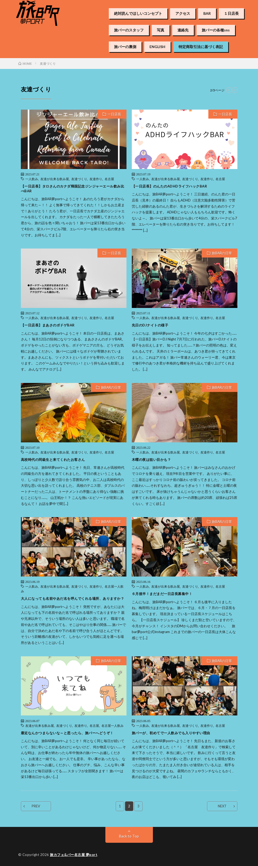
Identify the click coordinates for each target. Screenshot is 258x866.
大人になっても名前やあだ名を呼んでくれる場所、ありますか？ (72, 598)
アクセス (182, 13)
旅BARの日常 (222, 253)
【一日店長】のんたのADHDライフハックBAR (169, 186)
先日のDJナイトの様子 (150, 325)
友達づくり (79, 178)
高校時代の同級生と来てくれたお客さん (53, 459)
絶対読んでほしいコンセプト (138, 13)
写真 (160, 30)
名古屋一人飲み (112, 725)
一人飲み (31, 178)
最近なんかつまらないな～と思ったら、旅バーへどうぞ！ (67, 733)
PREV (36, 806)
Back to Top (129, 836)
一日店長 (114, 114)
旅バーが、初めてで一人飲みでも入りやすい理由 (171, 733)
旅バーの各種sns (216, 30)
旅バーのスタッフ (129, 30)
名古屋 (109, 178)
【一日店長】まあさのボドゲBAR (48, 325)
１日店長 (231, 13)
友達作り (96, 178)
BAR (207, 13)
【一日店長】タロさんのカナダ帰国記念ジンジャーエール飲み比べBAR (72, 188)
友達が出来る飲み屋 (54, 178)
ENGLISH (157, 47)
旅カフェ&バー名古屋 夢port (73, 855)
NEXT (222, 806)
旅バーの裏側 (125, 47)
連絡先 (183, 30)
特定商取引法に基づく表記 (201, 47)
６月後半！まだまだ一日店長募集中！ (162, 594)
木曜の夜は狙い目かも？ (151, 459)
